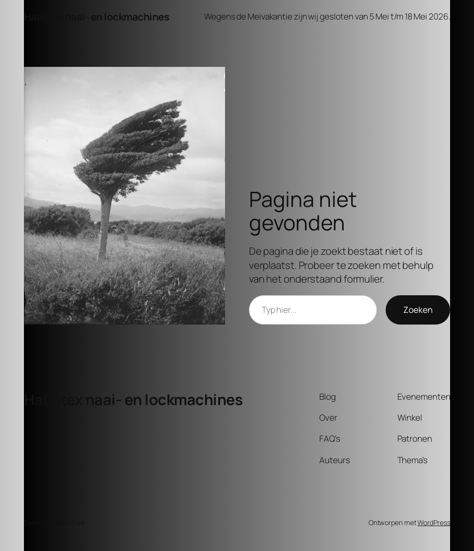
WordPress (433, 522)
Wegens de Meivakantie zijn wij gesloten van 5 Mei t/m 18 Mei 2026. (327, 16)
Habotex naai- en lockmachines (96, 16)
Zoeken (418, 309)
